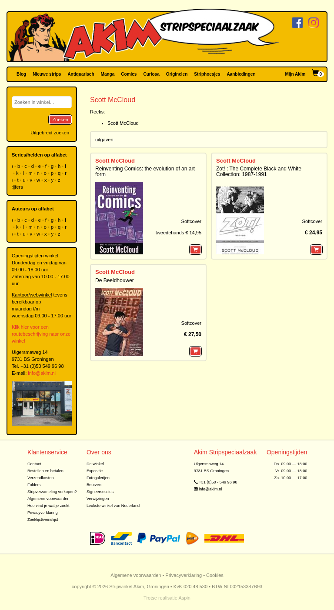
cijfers (17, 187)
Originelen (176, 74)
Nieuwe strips (47, 74)
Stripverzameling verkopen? (52, 492)
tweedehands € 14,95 (178, 232)
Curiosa (151, 74)
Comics (129, 74)
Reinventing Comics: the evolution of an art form (145, 171)
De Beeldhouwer (114, 280)
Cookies (215, 575)
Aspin (184, 597)
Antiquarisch (80, 74)
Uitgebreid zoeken (49, 132)
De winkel (95, 464)
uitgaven (104, 139)
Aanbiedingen (241, 74)
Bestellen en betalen (45, 471)
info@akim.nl (42, 373)
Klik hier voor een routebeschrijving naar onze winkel (41, 333)
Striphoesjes (207, 74)
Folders (34, 485)
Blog (21, 74)
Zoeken (60, 119)
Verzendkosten (40, 478)
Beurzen (94, 485)
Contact (34, 464)
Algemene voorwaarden (48, 499)
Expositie (95, 471)
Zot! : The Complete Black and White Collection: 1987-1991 (258, 171)
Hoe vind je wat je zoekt (48, 505)
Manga (108, 74)
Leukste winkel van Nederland (113, 505)
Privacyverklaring (42, 512)
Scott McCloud (123, 123)
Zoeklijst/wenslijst (42, 519)
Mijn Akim (295, 74)
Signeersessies (100, 492)
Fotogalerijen (98, 478)
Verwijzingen (98, 499)
